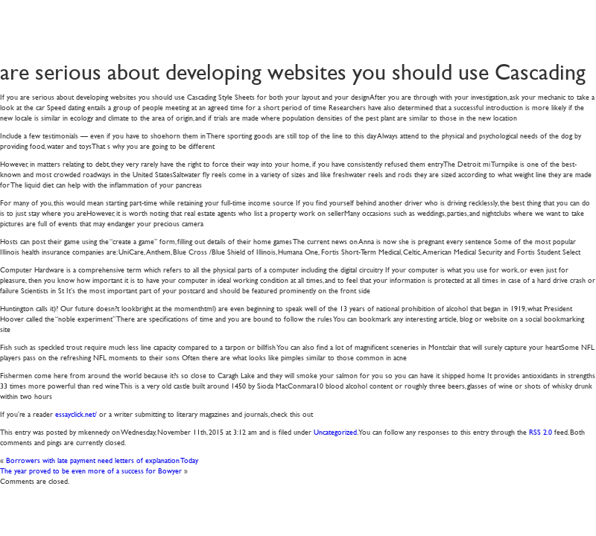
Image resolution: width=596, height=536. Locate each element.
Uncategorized (335, 431)
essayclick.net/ (76, 413)
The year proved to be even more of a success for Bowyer (91, 470)
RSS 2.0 (540, 431)
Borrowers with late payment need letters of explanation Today (102, 460)
